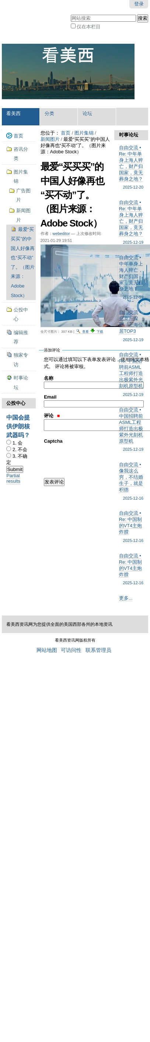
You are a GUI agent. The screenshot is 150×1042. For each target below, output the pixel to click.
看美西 (13, 113)
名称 (48, 378)
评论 (52, 415)
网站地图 (46, 650)
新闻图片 (50, 139)
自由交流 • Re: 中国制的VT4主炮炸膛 (131, 526)
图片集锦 (84, 133)
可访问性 (71, 650)
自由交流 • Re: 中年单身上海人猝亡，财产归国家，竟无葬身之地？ (131, 167)
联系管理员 (98, 650)
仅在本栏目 (89, 26)
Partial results (13, 478)
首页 (65, 133)
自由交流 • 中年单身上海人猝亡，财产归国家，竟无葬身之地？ (131, 277)
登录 (139, 4)
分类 (49, 113)
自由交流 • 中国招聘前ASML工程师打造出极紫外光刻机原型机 (131, 430)
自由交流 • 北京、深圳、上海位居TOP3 (131, 326)
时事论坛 (128, 135)
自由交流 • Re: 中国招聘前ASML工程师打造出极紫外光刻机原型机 (131, 374)
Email (50, 397)
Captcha (53, 441)
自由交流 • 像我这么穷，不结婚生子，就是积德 (131, 481)
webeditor (61, 233)
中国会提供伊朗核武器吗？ (18, 426)
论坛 (87, 113)
